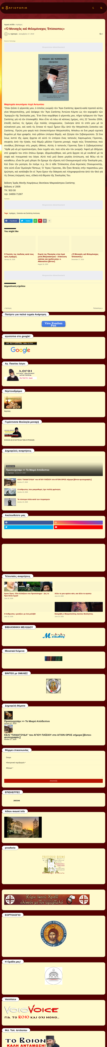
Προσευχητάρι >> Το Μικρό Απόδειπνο (27, 470)
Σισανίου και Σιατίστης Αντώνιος (28, 213)
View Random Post (53, 324)
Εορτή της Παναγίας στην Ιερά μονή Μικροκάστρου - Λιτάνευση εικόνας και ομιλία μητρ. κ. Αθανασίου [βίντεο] (52, 257)
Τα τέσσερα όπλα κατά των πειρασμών (33, 499)
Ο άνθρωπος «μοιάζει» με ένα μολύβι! (20, 614)
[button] (3, 8)
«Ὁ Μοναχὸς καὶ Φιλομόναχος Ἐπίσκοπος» (84, 255)
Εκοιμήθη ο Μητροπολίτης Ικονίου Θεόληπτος (74, 614)
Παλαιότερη (97, 308)
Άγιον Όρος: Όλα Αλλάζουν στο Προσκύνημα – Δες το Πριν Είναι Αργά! (26, 594)
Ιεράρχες (19, 24)
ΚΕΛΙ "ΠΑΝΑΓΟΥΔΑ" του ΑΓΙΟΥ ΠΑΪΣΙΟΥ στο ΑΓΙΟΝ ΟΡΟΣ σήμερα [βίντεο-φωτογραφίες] (54, 479)
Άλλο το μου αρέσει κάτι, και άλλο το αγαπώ (73, 593)
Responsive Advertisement (53, 47)
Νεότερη (8, 308)
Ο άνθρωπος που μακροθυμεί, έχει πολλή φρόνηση (38, 489)
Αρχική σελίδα (9, 24)
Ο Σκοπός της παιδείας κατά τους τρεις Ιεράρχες (19, 255)
